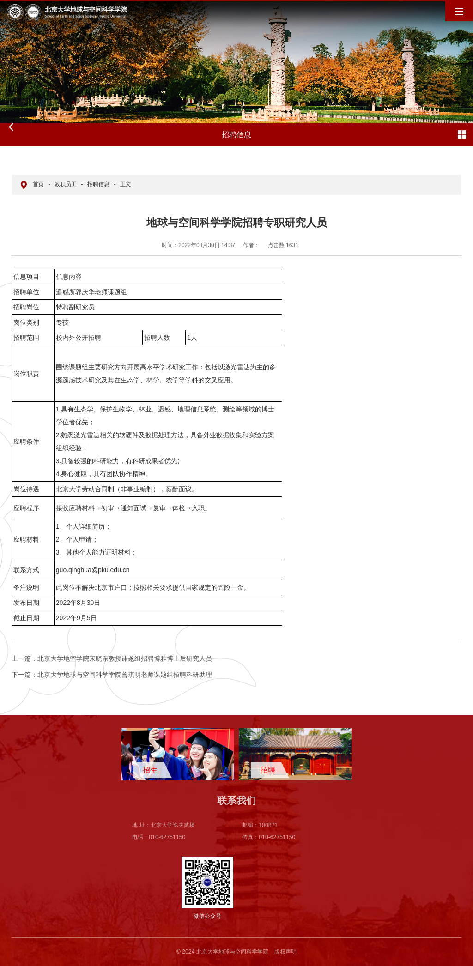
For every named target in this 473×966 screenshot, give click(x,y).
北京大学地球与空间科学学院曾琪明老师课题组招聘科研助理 (112, 674)
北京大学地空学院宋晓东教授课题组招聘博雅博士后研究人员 (112, 658)
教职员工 (66, 184)
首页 (38, 184)
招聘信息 (98, 184)
